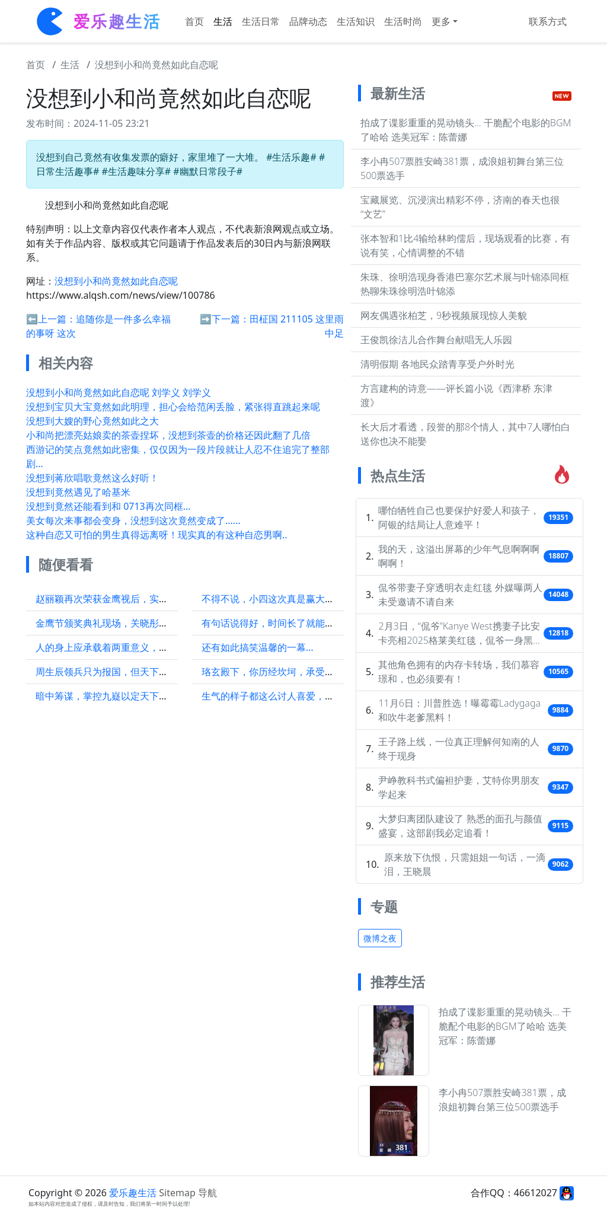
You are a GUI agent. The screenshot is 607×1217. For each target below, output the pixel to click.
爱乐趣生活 (132, 1192)
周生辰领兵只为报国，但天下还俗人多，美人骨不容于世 (154, 671)
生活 (222, 21)
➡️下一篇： (225, 318)
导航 (207, 1192)
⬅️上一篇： (51, 318)
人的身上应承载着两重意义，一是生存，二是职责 (140, 647)
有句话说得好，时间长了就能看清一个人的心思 (301, 623)
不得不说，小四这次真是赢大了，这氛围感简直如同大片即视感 (334, 598)
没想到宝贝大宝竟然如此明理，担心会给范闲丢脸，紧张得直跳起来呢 (173, 406)
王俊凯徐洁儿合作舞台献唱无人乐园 (436, 339)
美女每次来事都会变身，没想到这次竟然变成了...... (133, 520)
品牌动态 (308, 21)
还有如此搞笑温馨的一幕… (258, 647)
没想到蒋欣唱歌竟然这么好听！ (92, 477)
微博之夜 (380, 938)
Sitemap (177, 1192)
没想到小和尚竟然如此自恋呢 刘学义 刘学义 (118, 392)
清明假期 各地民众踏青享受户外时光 (437, 363)
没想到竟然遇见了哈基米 (78, 492)
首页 (194, 21)
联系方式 (548, 21)
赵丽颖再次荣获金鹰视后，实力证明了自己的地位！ (145, 598)
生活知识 (356, 21)
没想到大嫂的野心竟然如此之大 (92, 420)
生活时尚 (403, 21)
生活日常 (261, 21)
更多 (441, 21)
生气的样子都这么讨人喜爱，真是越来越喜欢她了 (306, 695)
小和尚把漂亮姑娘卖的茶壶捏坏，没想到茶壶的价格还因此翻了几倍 (168, 435)
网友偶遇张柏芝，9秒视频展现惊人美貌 (443, 315)
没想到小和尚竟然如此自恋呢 (156, 64)
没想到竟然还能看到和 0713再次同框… (108, 506)
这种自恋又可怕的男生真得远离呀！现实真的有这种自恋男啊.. (156, 534)
